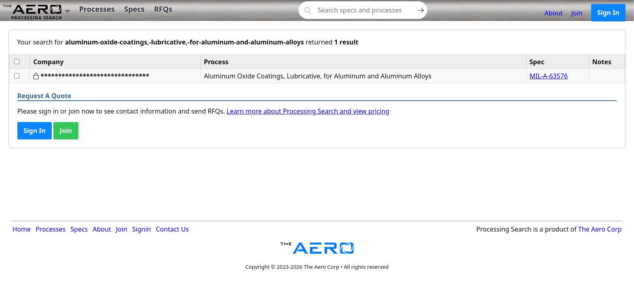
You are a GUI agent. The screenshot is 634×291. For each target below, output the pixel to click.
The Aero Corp (600, 229)
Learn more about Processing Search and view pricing (307, 111)
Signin (141, 229)
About (553, 12)
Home (21, 229)
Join (577, 12)
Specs (134, 9)
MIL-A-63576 (549, 76)
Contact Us (172, 229)
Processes (97, 9)
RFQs (163, 9)
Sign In (608, 12)
